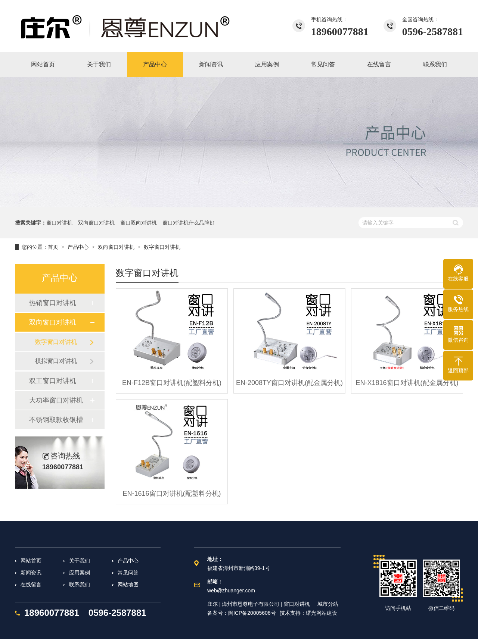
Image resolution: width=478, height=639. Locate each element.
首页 (53, 247)
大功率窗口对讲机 (56, 400)
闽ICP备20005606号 (252, 613)
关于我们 (79, 561)
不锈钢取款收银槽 (56, 419)
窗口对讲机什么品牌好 (188, 223)
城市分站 (327, 604)
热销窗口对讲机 (52, 303)
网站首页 (31, 561)
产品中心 (78, 247)
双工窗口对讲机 (52, 381)
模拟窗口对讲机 (56, 361)
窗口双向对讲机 (138, 223)
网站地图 (128, 585)
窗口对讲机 (59, 223)
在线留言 (31, 585)
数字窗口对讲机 (162, 247)
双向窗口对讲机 (96, 223)
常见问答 (128, 573)
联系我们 (79, 585)
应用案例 (79, 573)
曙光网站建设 (321, 613)
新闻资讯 (31, 573)
